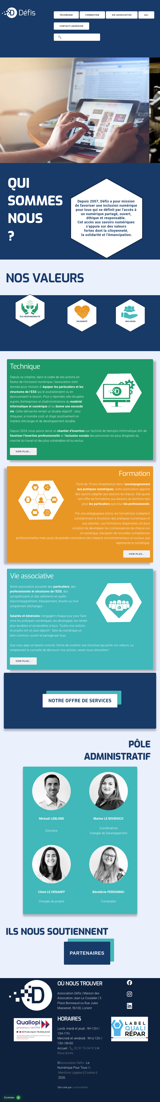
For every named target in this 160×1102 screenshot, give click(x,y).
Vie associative (122, 15)
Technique (66, 15)
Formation (92, 15)
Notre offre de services (80, 701)
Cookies (90, 1072)
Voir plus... (23, 451)
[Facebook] (129, 984)
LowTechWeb (80, 1087)
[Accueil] (18, 17)
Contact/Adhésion (71, 26)
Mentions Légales (70, 1072)
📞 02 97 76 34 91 (82, 1048)
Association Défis (72, 1063)
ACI (146, 15)
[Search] (77, 37)
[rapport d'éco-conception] (12, 1099)
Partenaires (87, 953)
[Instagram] (129, 995)
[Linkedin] (129, 1008)
